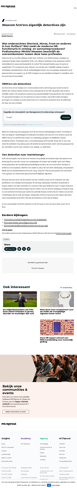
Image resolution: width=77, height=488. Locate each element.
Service (61, 454)
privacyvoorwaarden (37, 124)
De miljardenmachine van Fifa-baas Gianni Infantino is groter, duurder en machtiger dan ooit (18, 312)
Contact (43, 460)
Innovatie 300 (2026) (9, 468)
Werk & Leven (7, 458)
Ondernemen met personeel (46, 472)
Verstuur (67, 117)
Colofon (62, 444)
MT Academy (25, 444)
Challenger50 (63, 468)
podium (6, 239)
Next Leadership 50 (66, 471)
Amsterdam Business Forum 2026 (66, 478)
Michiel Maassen (7, 36)
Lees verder (55, 485)
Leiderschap (6, 454)
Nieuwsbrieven (7, 461)
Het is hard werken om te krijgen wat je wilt (20, 222)
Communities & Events (46, 448)
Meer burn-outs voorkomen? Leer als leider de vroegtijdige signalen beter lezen (56, 312)
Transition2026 (64, 474)
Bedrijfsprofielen (26, 468)
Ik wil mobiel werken (47, 476)
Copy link (10, 249)
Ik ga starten (44, 468)
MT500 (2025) (6, 471)
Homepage (44, 444)
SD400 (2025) (6, 478)
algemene (28, 124)
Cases (42, 453)
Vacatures (62, 458)
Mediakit (43, 456)
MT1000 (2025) (7, 474)
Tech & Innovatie (8, 447)
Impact (4, 451)
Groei (3, 444)
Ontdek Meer (67, 288)
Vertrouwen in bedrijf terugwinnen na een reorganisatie (25, 219)
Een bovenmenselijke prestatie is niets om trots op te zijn (26, 225)
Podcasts (24, 474)
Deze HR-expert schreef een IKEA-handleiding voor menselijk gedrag (56, 340)
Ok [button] (49, 485)
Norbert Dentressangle (63, 233)
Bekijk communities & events (16, 412)
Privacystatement (65, 461)
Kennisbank (25, 471)
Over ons (62, 447)
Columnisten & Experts (29, 478)
